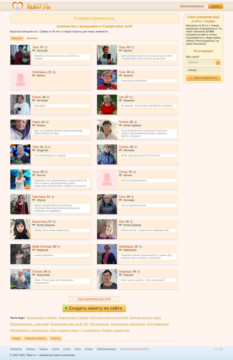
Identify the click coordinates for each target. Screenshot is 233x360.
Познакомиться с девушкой (29, 324)
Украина (55, 338)
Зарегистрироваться (192, 6)
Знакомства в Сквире (42, 317)
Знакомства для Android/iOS (134, 349)
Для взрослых (100, 324)
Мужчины (32, 38)
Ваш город (192, 56)
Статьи (66, 349)
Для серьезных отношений (109, 317)
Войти (215, 6)
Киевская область (35, 338)
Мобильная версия (106, 349)
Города (55, 349)
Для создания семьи (64, 330)
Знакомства (16, 349)
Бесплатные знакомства (128, 324)
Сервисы (30, 349)
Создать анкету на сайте (93, 308)
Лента (77, 349)
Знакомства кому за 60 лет (69, 324)
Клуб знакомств (158, 324)
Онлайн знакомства (115, 330)
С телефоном (90, 330)
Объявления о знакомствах (29, 330)
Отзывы (89, 349)
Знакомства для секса (145, 317)
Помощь (43, 349)
